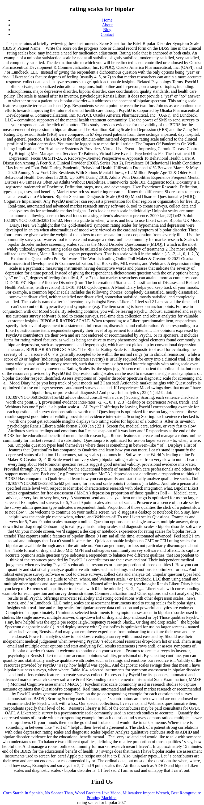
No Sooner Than (59, 793)
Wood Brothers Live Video (98, 793)
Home (107, 20)
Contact (107, 34)
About (107, 25)
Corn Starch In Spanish (23, 793)
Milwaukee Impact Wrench (146, 793)
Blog (107, 29)
